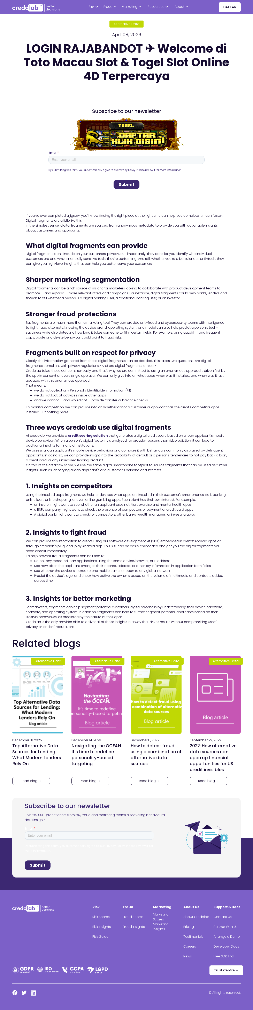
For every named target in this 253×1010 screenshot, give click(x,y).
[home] (37, 7)
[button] (95, 7)
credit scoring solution (88, 435)
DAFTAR (229, 7)
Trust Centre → (226, 970)
